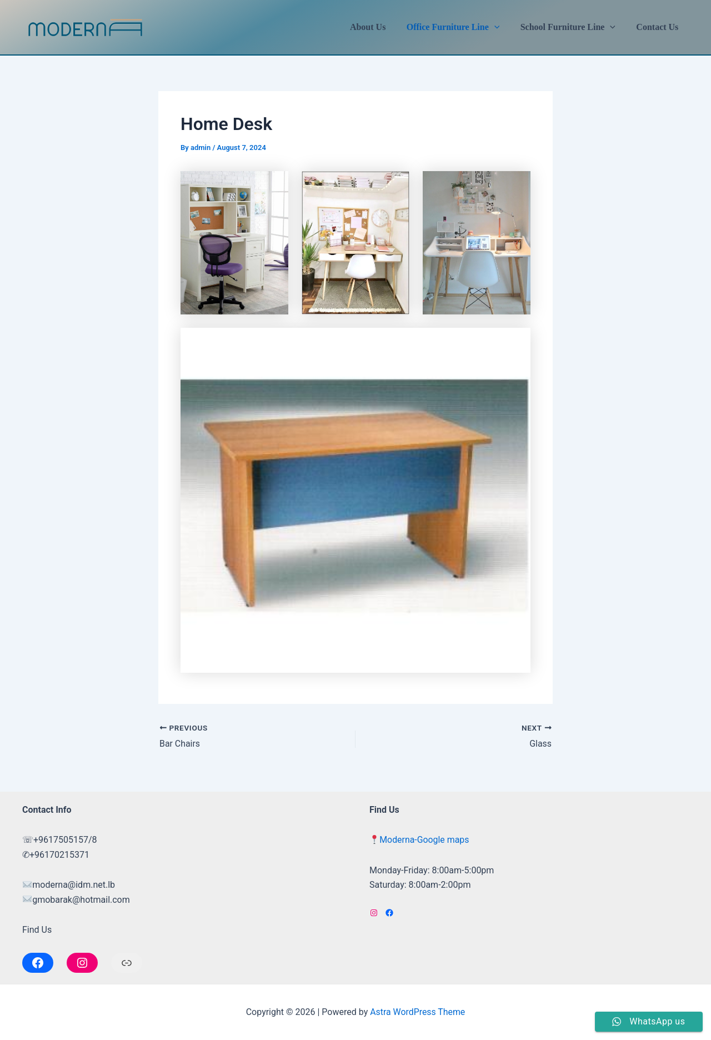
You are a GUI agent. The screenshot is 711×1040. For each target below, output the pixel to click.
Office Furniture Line (460, 27)
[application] (501, 27)
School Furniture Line (572, 27)
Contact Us (659, 27)
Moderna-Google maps (424, 839)
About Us (378, 27)
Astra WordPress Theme (417, 1012)
